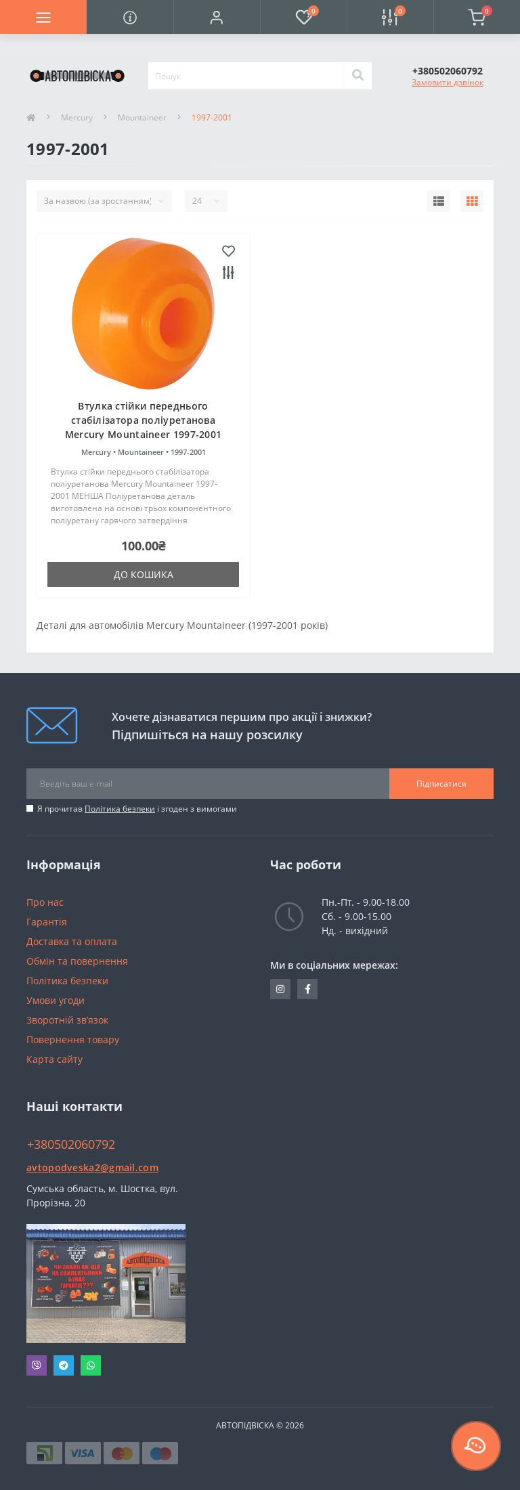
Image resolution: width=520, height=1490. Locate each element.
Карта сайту (54, 1059)
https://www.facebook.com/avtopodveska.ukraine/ (308, 989)
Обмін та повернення (77, 961)
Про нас (45, 902)
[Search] (357, 75)
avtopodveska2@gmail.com (92, 1167)
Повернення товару (72, 1039)
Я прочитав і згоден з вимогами (137, 808)
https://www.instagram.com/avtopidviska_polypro (280, 989)
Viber (36, 1365)
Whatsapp (91, 1365)
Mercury (77, 117)
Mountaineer (142, 117)
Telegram (63, 1365)
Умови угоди (55, 1000)
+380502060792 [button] (71, 1144)
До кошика (143, 574)
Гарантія (46, 921)
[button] (216, 17)
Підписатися (441, 783)
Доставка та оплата (71, 941)
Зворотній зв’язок (67, 1019)
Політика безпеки (120, 808)
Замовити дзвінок (447, 82)
